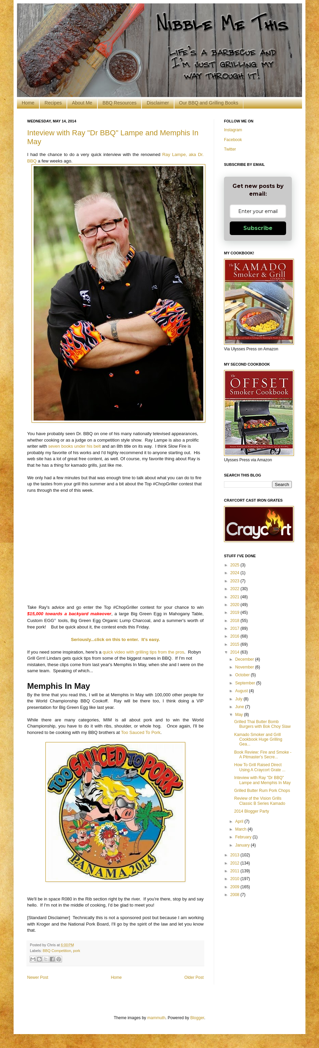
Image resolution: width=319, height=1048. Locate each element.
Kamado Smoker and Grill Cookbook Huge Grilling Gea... (258, 739)
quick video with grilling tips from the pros (143, 652)
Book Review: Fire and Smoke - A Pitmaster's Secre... (263, 754)
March (241, 829)
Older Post (194, 977)
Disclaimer (158, 102)
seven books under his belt (75, 446)
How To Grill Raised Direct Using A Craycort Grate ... (259, 767)
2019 (235, 612)
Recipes (53, 102)
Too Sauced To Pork (141, 732)
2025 (235, 565)
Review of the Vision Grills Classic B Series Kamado (259, 801)
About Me (82, 102)
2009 (235, 887)
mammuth (156, 1017)
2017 (235, 628)
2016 (235, 636)
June (240, 706)
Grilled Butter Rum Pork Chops (262, 790)
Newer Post (37, 977)
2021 (235, 597)
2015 (235, 644)
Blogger (197, 1017)
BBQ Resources (119, 102)
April (239, 821)
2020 (235, 604)
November (245, 667)
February (243, 837)
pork (76, 951)
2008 (235, 894)
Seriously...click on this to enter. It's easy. (115, 639)
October (243, 675)
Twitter (230, 149)
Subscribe (258, 228)
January (243, 845)
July (239, 699)
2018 (235, 620)
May (239, 714)
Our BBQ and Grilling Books (208, 102)
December (245, 659)
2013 (235, 855)
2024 (235, 572)
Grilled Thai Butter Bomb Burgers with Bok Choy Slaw (262, 724)
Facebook (233, 139)
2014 (235, 652)
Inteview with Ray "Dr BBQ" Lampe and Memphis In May (262, 780)
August (242, 690)
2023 (235, 581)
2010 (235, 878)
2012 (235, 863)
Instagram (233, 130)
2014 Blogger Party (251, 811)
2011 (235, 871)
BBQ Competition (57, 951)
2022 (235, 588)
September (245, 683)
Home (28, 102)
